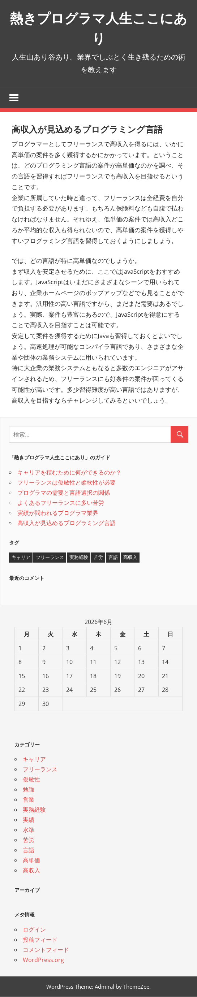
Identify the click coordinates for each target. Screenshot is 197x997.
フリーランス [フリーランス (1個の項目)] (50, 558)
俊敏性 (31, 780)
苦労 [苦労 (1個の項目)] (98, 558)
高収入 (31, 871)
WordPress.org (43, 960)
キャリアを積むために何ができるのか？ (69, 473)
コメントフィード (46, 950)
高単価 (31, 861)
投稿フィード (40, 940)
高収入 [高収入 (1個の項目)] (130, 558)
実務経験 (34, 810)
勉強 (28, 790)
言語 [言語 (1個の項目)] (113, 558)
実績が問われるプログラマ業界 (57, 513)
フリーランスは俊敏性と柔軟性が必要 (66, 483)
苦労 (28, 841)
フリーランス (40, 770)
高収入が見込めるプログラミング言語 (66, 523)
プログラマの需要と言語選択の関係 (63, 493)
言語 (28, 851)
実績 (28, 820)
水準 (28, 831)
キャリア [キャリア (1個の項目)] (21, 558)
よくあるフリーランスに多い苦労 (60, 503)
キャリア (34, 760)
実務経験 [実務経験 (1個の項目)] (78, 558)
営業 (28, 800)
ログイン (34, 930)
